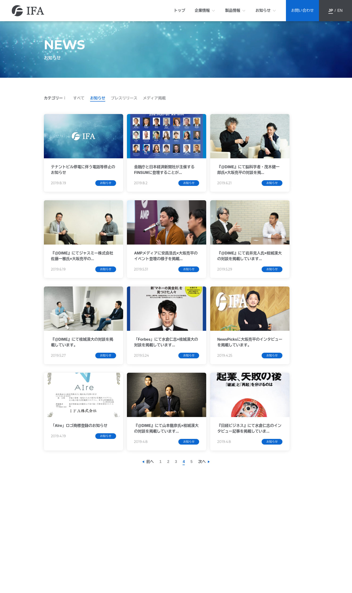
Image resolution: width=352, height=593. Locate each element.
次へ (202, 475)
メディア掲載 (154, 98)
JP (330, 10)
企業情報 (202, 10)
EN (340, 10)
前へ (150, 475)
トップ (179, 10)
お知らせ (263, 10)
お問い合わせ (302, 10)
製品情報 (232, 10)
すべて (78, 98)
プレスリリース (124, 98)
